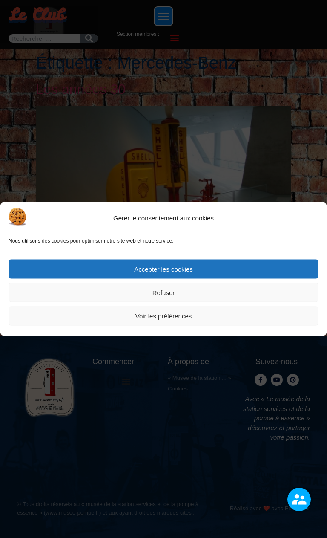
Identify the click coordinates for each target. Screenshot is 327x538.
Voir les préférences (163, 315)
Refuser (163, 292)
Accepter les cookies (163, 268)
